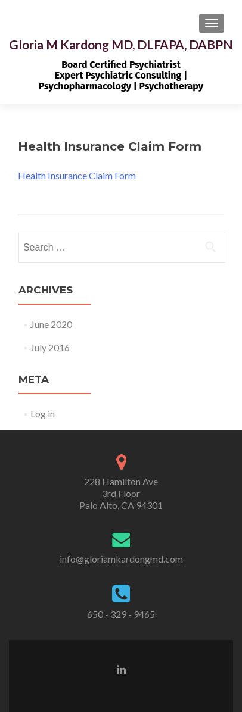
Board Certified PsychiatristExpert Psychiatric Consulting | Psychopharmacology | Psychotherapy (121, 75)
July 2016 (50, 347)
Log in (42, 413)
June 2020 (51, 324)
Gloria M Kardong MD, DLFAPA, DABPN (121, 44)
